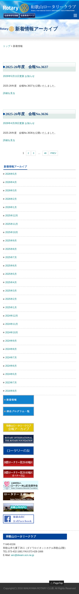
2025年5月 (11, 274)
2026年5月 (11, 174)
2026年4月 (11, 182)
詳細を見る (9, 93)
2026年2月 (11, 199)
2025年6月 (11, 265)
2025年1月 (11, 307)
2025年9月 (11, 240)
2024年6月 (11, 366)
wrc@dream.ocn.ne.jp (22, 555)
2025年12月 (11, 215)
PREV (53, 153)
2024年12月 (11, 315)
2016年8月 (11, 391)
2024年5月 (11, 374)
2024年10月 (11, 332)
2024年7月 (11, 357)
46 (45, 153)
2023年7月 (11, 382)
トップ (6, 46)
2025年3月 (11, 290)
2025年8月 (11, 249)
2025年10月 (11, 232)
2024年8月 (11, 349)
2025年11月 (11, 224)
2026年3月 (11, 190)
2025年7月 (11, 257)
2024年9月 (11, 340)
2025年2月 (11, 299)
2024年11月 (11, 324)
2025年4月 (11, 282)
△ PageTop (56, 583)
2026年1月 (11, 207)
